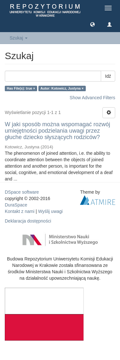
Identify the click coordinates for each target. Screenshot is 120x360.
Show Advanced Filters (92, 97)
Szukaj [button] (19, 37)
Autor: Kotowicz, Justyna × (62, 88)
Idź (108, 76)
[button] (92, 24)
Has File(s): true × (21, 88)
